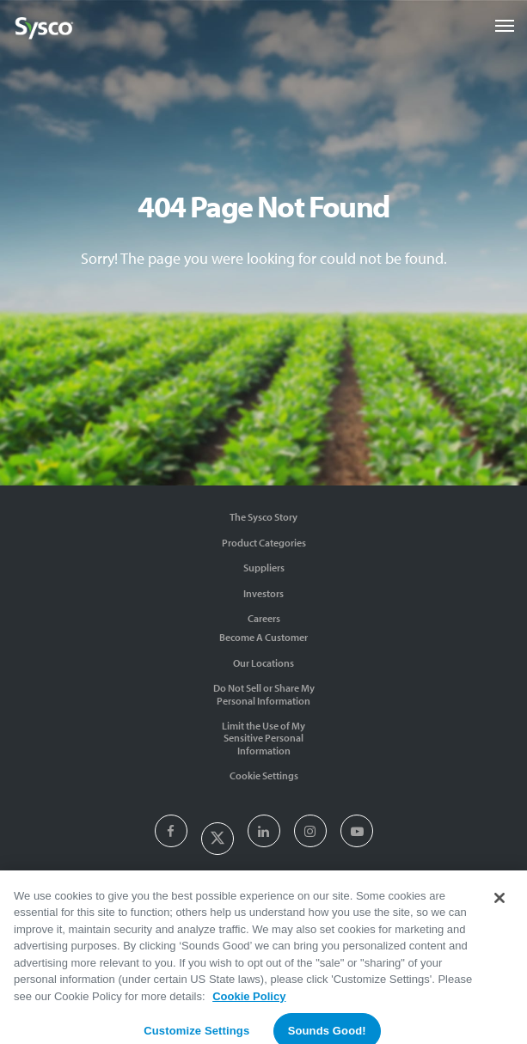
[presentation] (170, 832)
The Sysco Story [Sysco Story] (263, 516)
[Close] (499, 904)
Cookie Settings (264, 775)
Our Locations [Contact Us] (263, 662)
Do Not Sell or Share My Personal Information (264, 693)
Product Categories (264, 542)
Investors (263, 593)
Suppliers (264, 567)
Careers (264, 618)
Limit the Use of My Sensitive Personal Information (263, 738)
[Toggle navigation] (504, 26)
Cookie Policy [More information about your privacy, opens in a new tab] (248, 1002)
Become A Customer (263, 637)
